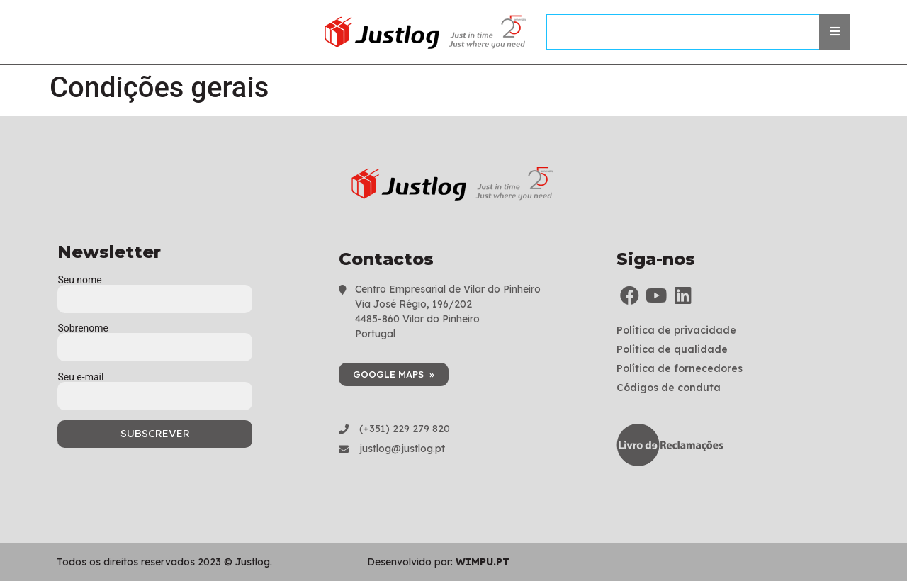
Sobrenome (154, 338)
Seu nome (154, 290)
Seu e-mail (154, 387)
